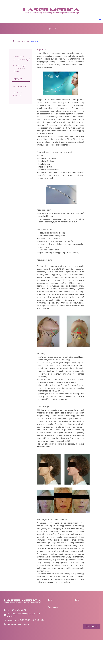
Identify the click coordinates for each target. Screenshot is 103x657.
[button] (100, 19)
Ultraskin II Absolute (17, 94)
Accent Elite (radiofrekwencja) (21, 58)
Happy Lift (17, 78)
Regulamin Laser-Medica (18, 624)
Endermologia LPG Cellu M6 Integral (19, 68)
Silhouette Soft (20, 86)
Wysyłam (92, 626)
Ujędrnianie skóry (23, 41)
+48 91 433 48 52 (18, 610)
